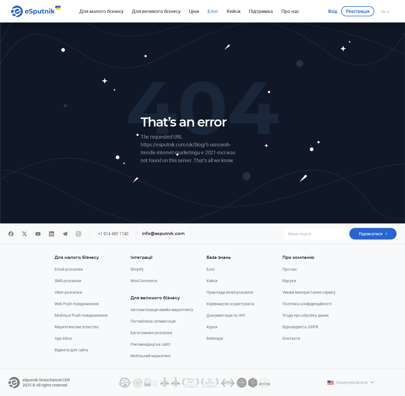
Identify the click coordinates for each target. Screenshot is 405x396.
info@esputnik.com (163, 234)
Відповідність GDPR (300, 326)
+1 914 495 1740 (113, 233)
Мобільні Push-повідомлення (81, 315)
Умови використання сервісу (309, 292)
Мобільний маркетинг (150, 355)
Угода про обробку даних (305, 315)
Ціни (194, 11)
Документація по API (225, 315)
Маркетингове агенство (77, 326)
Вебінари (214, 338)
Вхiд (332, 11)
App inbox (63, 338)
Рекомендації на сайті (150, 344)
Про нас (290, 11)
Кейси (233, 11)
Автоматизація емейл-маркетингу (161, 309)
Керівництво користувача (230, 303)
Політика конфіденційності (307, 303)
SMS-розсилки (68, 280)
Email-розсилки (69, 269)
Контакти (291, 338)
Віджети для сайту (71, 349)
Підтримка (261, 11)
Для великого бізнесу (156, 11)
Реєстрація (358, 11)
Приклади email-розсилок (230, 292)
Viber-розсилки (68, 292)
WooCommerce (143, 280)
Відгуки (289, 280)
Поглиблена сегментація (153, 321)
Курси (211, 326)
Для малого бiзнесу (101, 11)
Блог (213, 11)
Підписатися (370, 233)
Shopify (137, 269)
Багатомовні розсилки (151, 332)
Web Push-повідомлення (77, 303)
